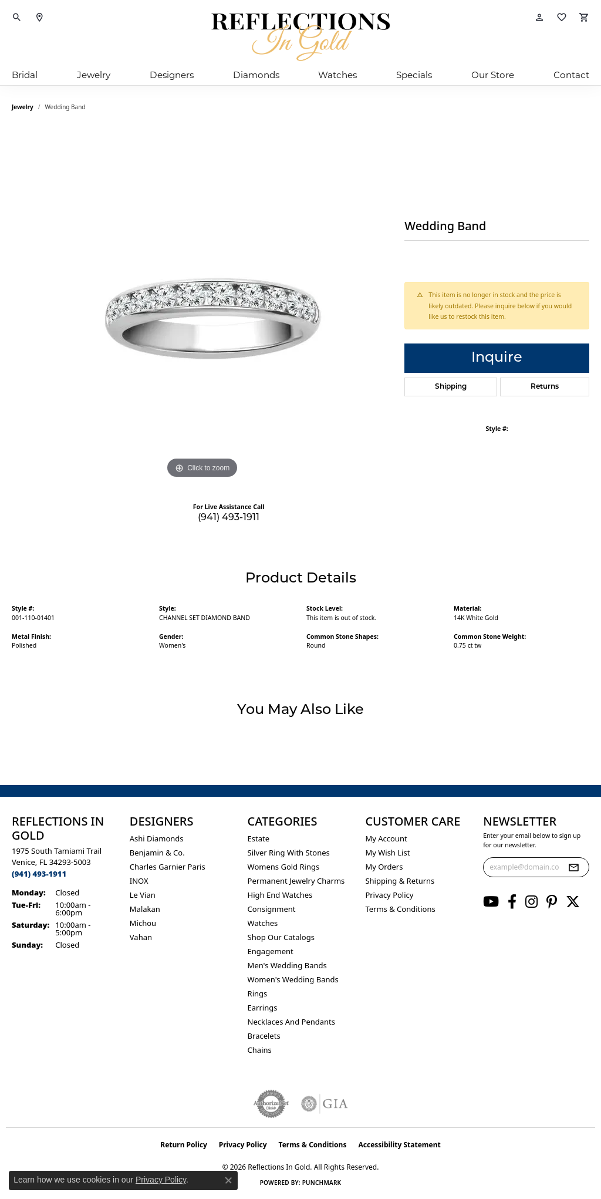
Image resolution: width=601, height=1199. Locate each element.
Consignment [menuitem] (272, 909)
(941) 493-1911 (228, 518)
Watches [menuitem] (263, 923)
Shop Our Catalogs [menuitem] (281, 937)
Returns (545, 386)
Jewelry (93, 74)
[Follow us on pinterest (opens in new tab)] (551, 902)
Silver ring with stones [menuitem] (289, 852)
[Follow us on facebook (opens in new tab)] (512, 902)
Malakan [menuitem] (145, 909)
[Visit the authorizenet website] (271, 1104)
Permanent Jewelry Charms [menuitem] (296, 880)
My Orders (384, 866)
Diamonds (256, 74)
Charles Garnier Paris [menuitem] (167, 866)
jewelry (22, 107)
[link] (39, 17)
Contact (571, 74)
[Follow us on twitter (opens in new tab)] (573, 902)
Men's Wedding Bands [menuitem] (287, 965)
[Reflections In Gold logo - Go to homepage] (300, 37)
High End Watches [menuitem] (280, 895)
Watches (337, 74)
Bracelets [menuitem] (264, 1035)
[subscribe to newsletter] (573, 867)
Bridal (25, 74)
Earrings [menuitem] (263, 1007)
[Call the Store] (39, 873)
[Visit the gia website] (324, 1104)
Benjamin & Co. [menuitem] (157, 852)
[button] (17, 17)
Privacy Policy (389, 895)
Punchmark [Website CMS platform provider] (322, 1182)
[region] (202, 305)
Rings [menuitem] (258, 993)
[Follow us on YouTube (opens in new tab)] (491, 902)
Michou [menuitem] (143, 923)
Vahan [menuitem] (141, 937)
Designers (172, 74)
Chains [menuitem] (260, 1050)
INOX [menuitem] (139, 880)
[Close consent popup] (228, 1180)
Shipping (451, 386)
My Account (386, 838)
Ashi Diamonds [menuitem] (157, 838)
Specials (414, 74)
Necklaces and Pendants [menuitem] (291, 1021)
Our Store (492, 74)
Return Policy (183, 1145)
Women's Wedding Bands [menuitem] (293, 979)
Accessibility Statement (399, 1145)
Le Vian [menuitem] (143, 895)
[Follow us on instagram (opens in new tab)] (531, 902)
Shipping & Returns (399, 880)
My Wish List (387, 852)
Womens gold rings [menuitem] (284, 866)
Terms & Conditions (400, 909)
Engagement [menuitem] (270, 951)
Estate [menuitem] (258, 838)
